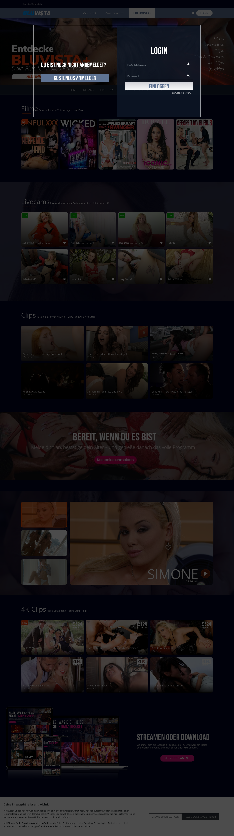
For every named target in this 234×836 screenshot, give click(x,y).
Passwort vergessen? (181, 92)
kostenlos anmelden (75, 78)
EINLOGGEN (159, 86)
